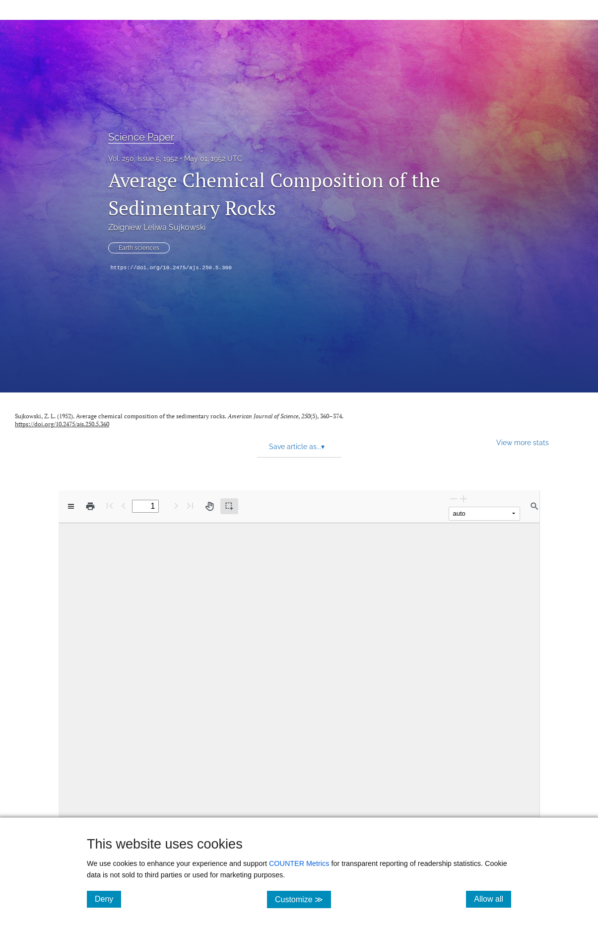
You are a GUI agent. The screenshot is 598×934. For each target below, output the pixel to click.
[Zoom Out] (454, 498)
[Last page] (190, 505)
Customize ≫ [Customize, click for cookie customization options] (303, 899)
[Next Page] (176, 505)
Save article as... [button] (297, 447)
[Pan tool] (209, 506)
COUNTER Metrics (299, 863)
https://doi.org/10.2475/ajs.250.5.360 (171, 268)
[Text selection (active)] (229, 506)
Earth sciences (139, 247)
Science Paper (141, 137)
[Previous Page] (124, 505)
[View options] (71, 506)
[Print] (90, 506)
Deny (108, 898)
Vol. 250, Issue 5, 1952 (143, 158)
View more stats (522, 442)
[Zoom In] (463, 498)
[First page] (110, 505)
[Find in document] (534, 506)
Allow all (492, 898)
